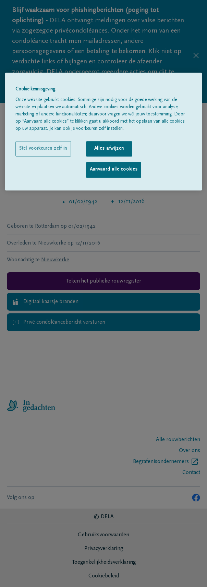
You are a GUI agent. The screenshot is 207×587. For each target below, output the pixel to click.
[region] (103, 131)
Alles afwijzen (109, 148)
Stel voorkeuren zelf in (43, 148)
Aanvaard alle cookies (114, 169)
